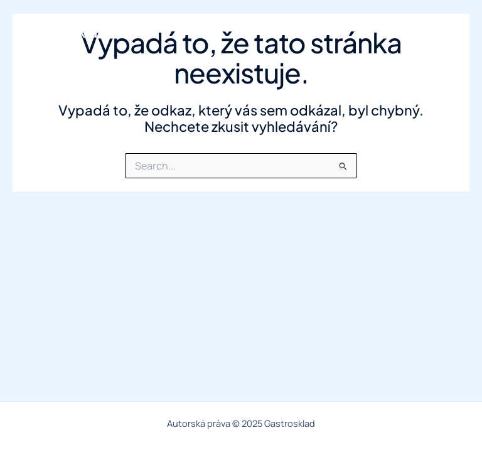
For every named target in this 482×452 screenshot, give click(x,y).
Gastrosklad (64, 31)
